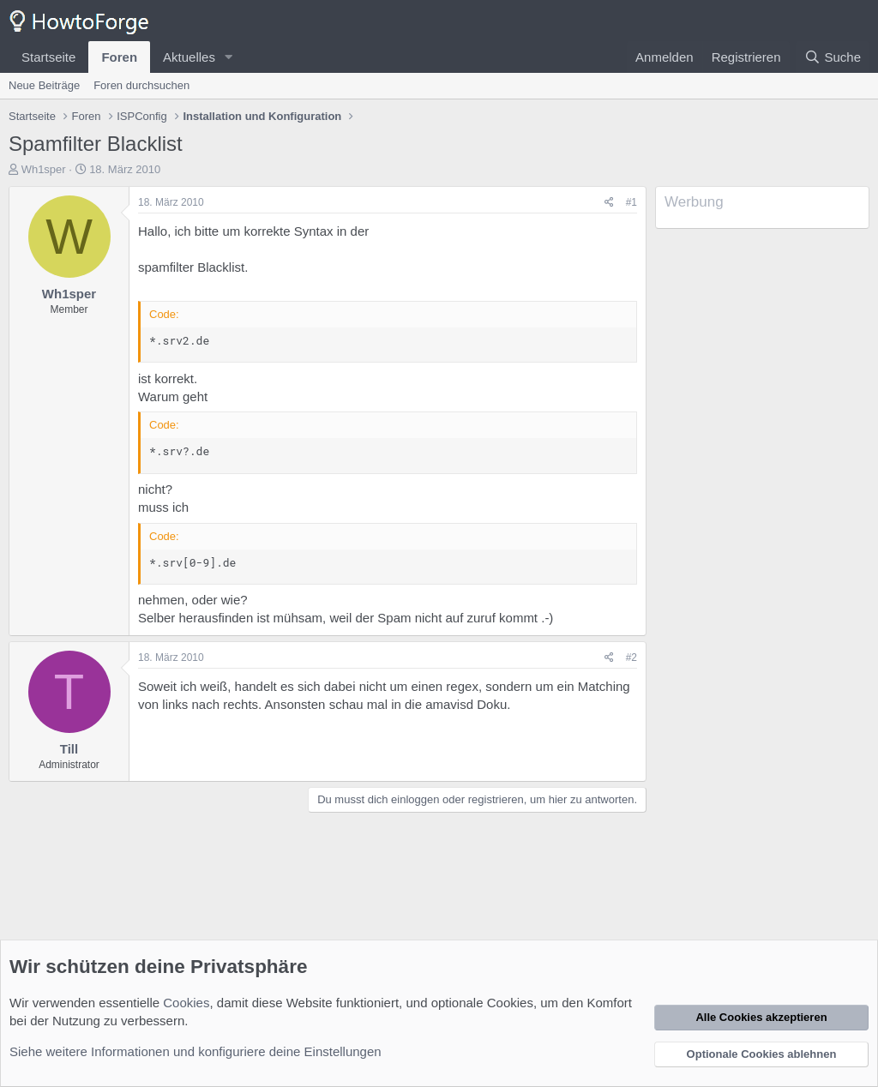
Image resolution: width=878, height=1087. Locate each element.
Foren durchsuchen (141, 85)
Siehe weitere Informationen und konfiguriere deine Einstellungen (195, 1051)
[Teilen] (609, 203)
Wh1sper (43, 169)
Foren (119, 57)
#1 (631, 202)
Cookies (186, 1002)
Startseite (48, 57)
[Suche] (832, 57)
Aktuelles (189, 57)
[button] (229, 57)
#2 (631, 658)
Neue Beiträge (44, 85)
